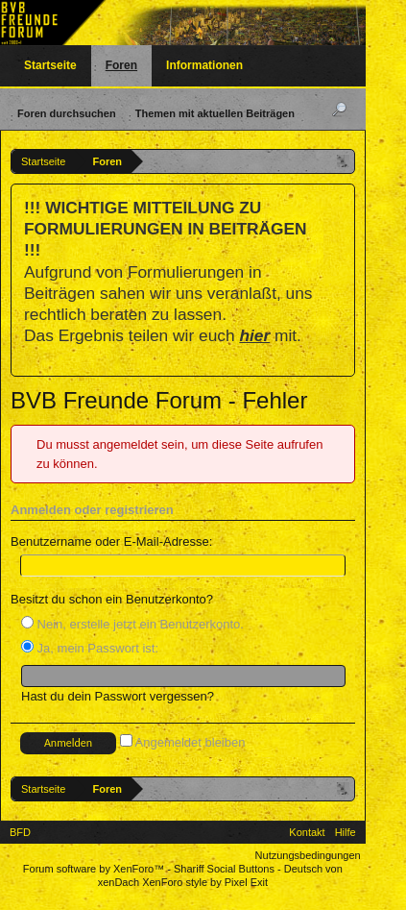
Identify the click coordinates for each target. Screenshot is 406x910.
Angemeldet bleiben (183, 742)
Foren (121, 65)
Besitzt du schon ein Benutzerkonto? (112, 599)
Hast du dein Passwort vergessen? (117, 696)
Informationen (204, 65)
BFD (20, 832)
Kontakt (306, 832)
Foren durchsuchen (66, 113)
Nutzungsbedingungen (308, 855)
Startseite (50, 65)
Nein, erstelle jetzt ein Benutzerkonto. (132, 624)
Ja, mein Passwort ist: (89, 648)
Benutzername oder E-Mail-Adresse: (111, 541)
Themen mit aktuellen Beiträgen (215, 113)
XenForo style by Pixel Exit (205, 882)
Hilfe (345, 832)
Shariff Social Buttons (224, 868)
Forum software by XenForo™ (95, 868)
